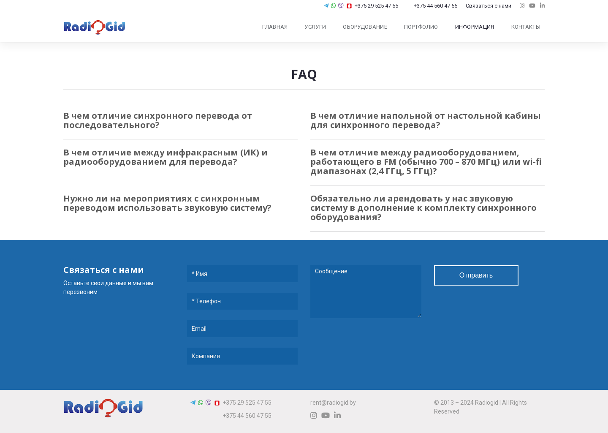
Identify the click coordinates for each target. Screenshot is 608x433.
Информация (474, 27)
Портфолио (421, 27)
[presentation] (374, 347)
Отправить (476, 275)
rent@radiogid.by (333, 402)
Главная (275, 27)
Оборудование (365, 27)
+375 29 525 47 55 (372, 6)
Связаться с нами (488, 6)
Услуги (315, 27)
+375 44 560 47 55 (432, 6)
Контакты (525, 27)
